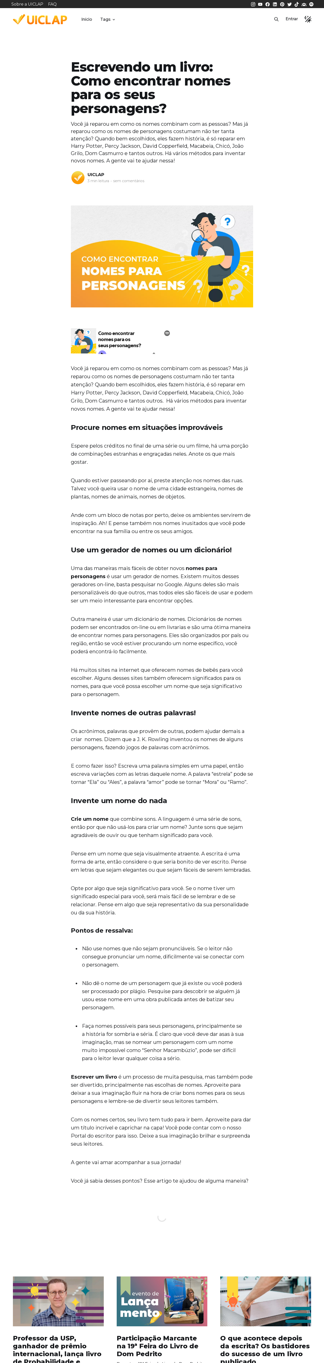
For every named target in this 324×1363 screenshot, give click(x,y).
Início (86, 19)
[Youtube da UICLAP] (261, 4)
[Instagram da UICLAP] (254, 4)
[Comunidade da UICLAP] (304, 4)
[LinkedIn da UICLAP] (275, 4)
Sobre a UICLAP (27, 4)
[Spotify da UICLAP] (311, 4)
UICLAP (96, 174)
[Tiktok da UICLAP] (297, 4)
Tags (108, 19)
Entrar (292, 18)
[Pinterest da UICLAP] (283, 4)
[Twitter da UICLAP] (290, 4)
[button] (276, 19)
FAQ (52, 4)
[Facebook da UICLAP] (268, 4)
